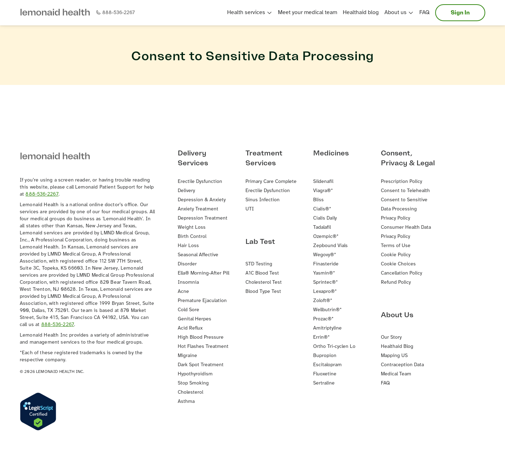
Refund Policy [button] (396, 282)
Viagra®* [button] (323, 191)
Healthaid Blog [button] (397, 346)
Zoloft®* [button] (322, 300)
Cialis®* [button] (322, 209)
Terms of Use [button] (395, 245)
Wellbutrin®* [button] (327, 310)
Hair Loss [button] (188, 245)
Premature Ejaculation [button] (202, 300)
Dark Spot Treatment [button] (201, 365)
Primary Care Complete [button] (271, 181)
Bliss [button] (318, 200)
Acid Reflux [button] (190, 328)
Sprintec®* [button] (325, 282)
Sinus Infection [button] (262, 200)
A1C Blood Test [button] (262, 273)
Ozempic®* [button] (326, 236)
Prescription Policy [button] (401, 181)
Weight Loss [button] (192, 227)
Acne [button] (183, 291)
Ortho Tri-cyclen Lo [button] (334, 346)
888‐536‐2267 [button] (41, 194)
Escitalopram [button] (327, 365)
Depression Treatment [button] (202, 218)
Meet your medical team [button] (307, 13)
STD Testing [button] (258, 264)
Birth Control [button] (192, 236)
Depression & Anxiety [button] (202, 200)
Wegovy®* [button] (324, 255)
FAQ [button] (424, 13)
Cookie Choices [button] (398, 264)
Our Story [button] (391, 337)
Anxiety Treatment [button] (198, 209)
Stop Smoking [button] (193, 383)
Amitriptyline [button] (327, 328)
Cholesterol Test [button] (263, 282)
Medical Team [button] (396, 374)
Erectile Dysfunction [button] (267, 191)
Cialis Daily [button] (325, 218)
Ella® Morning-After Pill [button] (203, 273)
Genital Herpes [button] (194, 319)
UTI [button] (249, 209)
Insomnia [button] (188, 282)
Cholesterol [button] (190, 392)
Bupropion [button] (324, 355)
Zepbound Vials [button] (330, 245)
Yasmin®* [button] (324, 273)
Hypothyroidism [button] (195, 374)
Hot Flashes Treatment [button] (203, 346)
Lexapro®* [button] (325, 291)
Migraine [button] (187, 355)
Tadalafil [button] (322, 227)
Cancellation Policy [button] (401, 273)
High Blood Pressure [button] (201, 337)
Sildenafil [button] (323, 181)
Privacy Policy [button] (395, 218)
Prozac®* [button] (323, 319)
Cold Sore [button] (188, 310)
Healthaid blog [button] (361, 13)
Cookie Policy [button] (395, 255)
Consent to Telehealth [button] (405, 191)
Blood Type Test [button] (263, 291)
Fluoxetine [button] (324, 374)
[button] (57, 13)
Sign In (460, 12)
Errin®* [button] (321, 337)
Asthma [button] (186, 401)
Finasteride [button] (326, 264)
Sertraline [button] (324, 383)
